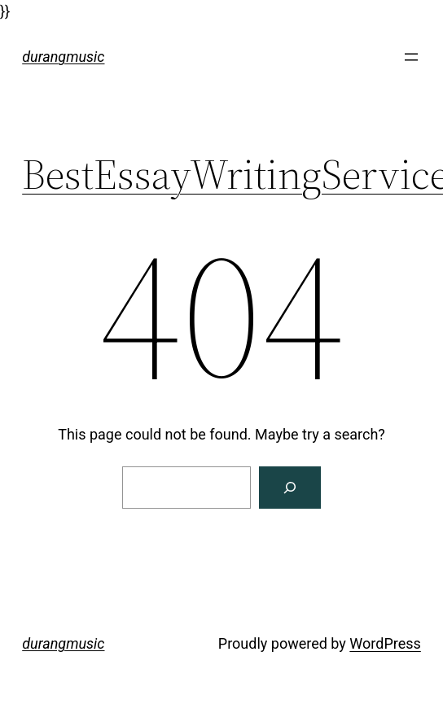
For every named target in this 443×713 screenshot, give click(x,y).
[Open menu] (411, 57)
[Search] (290, 487)
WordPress (384, 643)
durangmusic (63, 56)
